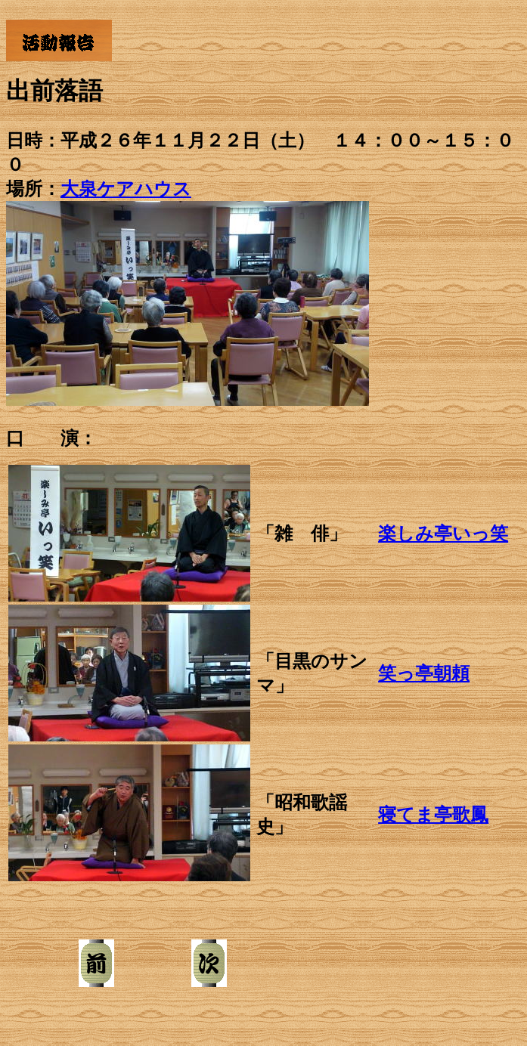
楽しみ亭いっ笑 (443, 533)
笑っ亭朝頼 (424, 673)
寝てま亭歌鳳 (433, 815)
